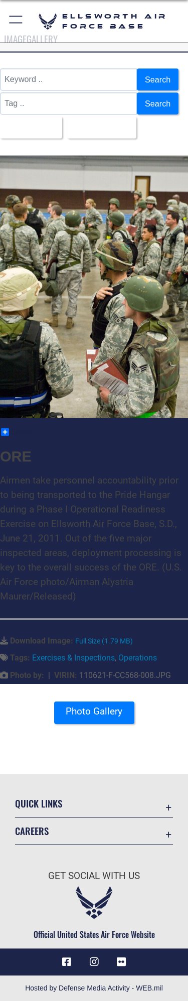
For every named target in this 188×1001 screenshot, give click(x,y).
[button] (16, 21)
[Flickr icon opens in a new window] (121, 962)
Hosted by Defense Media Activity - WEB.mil (94, 988)
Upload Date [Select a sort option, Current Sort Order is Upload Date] (98, 127)
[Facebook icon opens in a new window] (66, 962)
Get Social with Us (94, 876)
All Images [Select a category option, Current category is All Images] (28, 127)
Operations (137, 657)
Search (157, 79)
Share (16, 432)
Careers (32, 831)
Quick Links (38, 803)
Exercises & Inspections (73, 657)
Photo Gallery (94, 711)
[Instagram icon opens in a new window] (94, 962)
